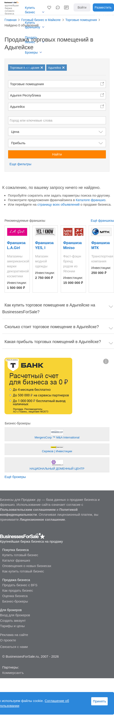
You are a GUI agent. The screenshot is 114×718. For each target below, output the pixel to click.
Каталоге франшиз (90, 200)
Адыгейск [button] (17, 106)
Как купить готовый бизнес (23, 571)
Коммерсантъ (13, 673)
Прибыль (18, 143)
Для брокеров (11, 610)
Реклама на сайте (14, 635)
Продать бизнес (31, 40)
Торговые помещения (27, 84)
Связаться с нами (14, 647)
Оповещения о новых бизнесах (26, 566)
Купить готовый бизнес (20, 555)
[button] (49, 7)
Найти (57, 154)
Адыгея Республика (25, 95)
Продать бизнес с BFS (19, 585)
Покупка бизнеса (15, 550)
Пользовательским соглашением (28, 509)
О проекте (8, 640)
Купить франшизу (32, 25)
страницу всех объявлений (58, 204)
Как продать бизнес (17, 590)
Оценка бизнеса (15, 596)
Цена (15, 132)
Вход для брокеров (15, 615)
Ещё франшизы (102, 220)
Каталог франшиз (16, 560)
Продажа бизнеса (16, 580)
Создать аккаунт (13, 620)
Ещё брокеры (15, 477)
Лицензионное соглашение (42, 519)
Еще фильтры (20, 164)
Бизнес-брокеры (15, 601)
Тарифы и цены (12, 626)
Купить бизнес (30, 10)
